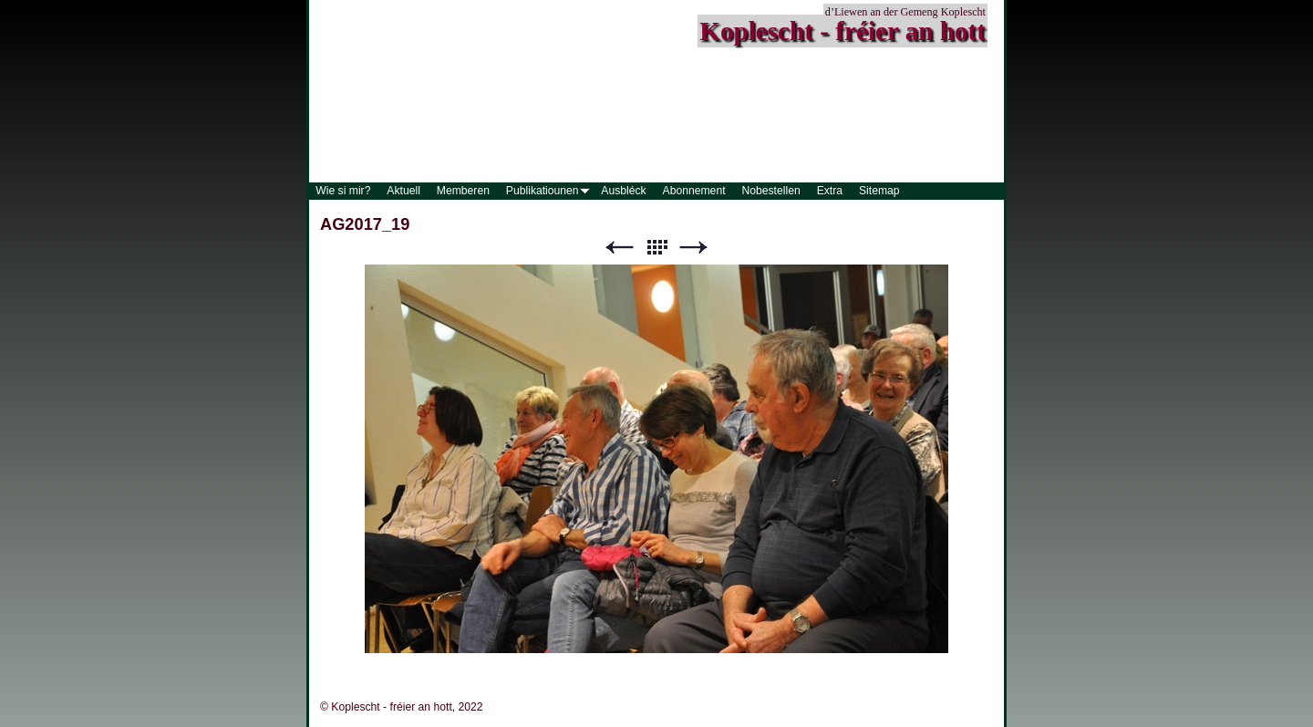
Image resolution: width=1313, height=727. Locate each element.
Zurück (619, 247)
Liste (656, 247)
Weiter (693, 247)
